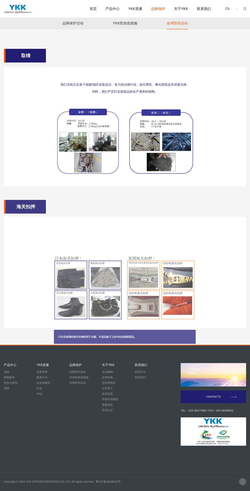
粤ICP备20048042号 (108, 481)
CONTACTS (221, 396)
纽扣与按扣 (11, 382)
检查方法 (42, 377)
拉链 (6, 371)
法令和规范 (43, 382)
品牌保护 (158, 9)
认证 (39, 388)
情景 (6, 388)
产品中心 (112, 9)
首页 (93, 9)
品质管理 (42, 371)
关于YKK (181, 9)
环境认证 (107, 410)
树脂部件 (9, 377)
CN (227, 8)
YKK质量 (135, 9)
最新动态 (107, 404)
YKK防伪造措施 (125, 23)
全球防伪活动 (177, 23)
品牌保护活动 (72, 23)
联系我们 (204, 9)
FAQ (39, 393)
